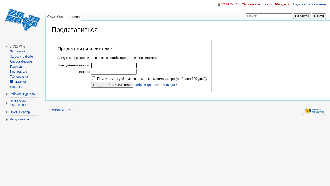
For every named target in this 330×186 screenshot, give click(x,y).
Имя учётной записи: (74, 65)
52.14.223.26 (230, 4)
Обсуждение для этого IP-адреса (265, 4)
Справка (16, 87)
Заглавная (17, 51)
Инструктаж (18, 71)
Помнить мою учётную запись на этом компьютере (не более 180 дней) (152, 79)
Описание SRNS (62, 109)
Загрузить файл (21, 56)
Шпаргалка (18, 81)
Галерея (16, 66)
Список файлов (21, 61)
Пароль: (84, 72)
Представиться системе (309, 4)
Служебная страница (63, 17)
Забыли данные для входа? (155, 85)
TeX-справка (19, 77)
